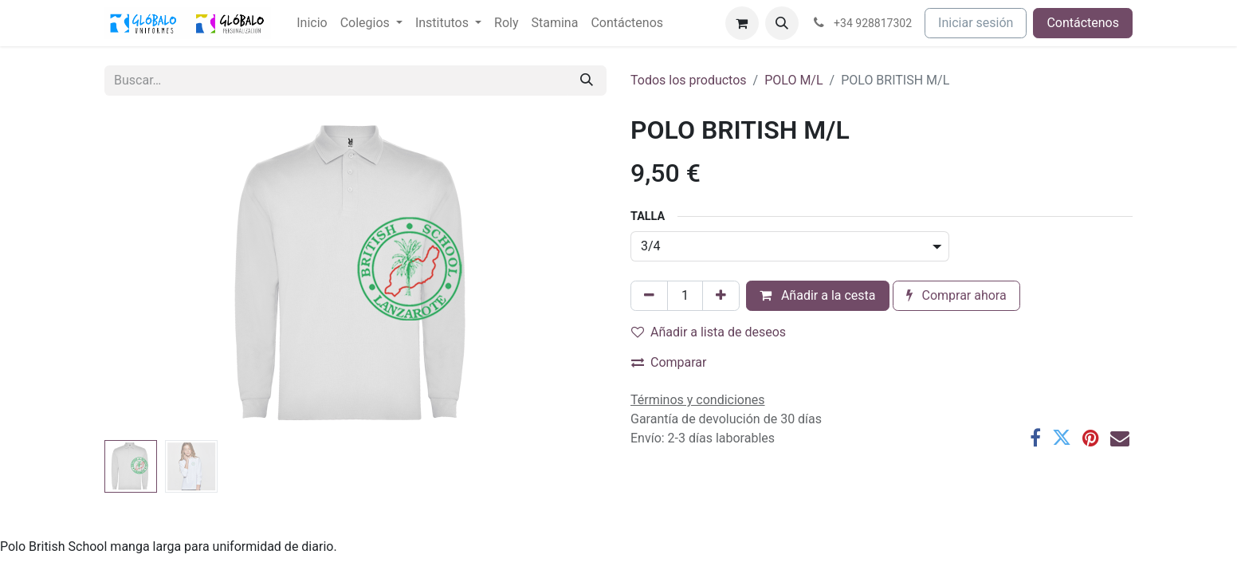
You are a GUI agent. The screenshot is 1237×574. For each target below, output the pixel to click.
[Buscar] (587, 80)
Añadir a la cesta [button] (818, 295)
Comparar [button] (669, 362)
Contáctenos (1083, 22)
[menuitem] (311, 23)
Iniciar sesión (975, 22)
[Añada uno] (721, 296)
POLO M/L (793, 80)
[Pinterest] (1090, 437)
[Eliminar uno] (649, 296)
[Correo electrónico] (1119, 437)
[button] (782, 23)
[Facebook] (1035, 437)
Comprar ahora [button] (956, 295)
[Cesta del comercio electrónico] (742, 23)
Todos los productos (688, 80)
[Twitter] (1061, 437)
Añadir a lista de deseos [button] (708, 332)
